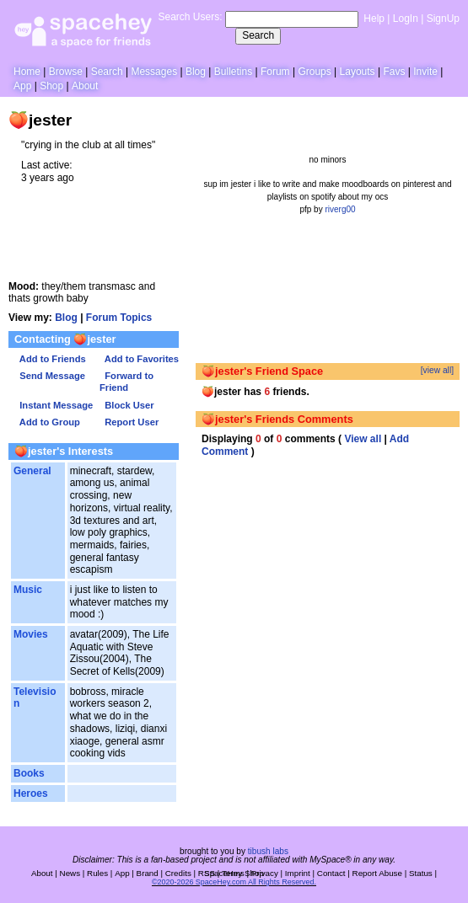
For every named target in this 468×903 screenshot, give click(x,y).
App (22, 86)
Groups (314, 71)
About (85, 86)
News (70, 873)
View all (362, 439)
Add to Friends (50, 359)
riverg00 (340, 209)
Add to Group (47, 422)
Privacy (264, 873)
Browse (66, 71)
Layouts (357, 71)
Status (421, 873)
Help (374, 18)
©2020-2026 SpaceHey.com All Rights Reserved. (234, 882)
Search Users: (190, 17)
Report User (129, 422)
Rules (97, 873)
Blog (196, 71)
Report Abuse (377, 873)
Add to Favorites (139, 359)
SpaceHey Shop (234, 873)
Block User (127, 405)
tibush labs (268, 851)
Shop (51, 86)
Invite (425, 71)
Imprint (297, 873)
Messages (154, 71)
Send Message (49, 376)
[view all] (437, 370)
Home (26, 71)
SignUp (443, 18)
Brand (148, 873)
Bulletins (233, 71)
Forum (275, 71)
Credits (178, 873)
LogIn (405, 18)
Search (258, 35)
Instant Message (53, 405)
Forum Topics (119, 317)
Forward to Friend (126, 382)
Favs (394, 71)
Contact (331, 873)
